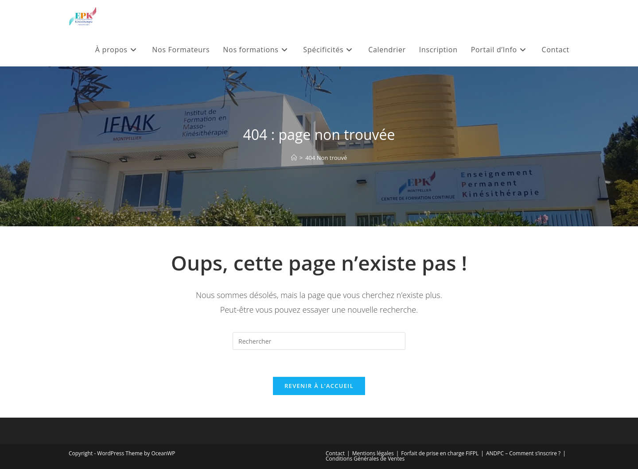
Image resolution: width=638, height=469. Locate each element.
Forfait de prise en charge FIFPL (439, 453)
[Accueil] (294, 158)
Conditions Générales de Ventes (365, 458)
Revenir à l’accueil (319, 386)
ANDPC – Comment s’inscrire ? (523, 453)
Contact (335, 453)
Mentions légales (373, 453)
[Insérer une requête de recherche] (319, 341)
